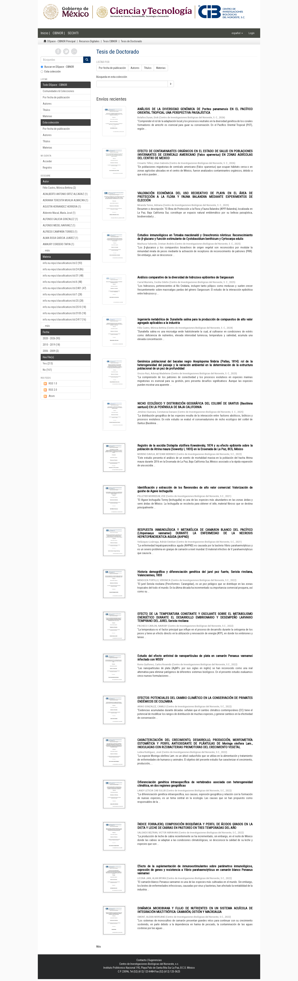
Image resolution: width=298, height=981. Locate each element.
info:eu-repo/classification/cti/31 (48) (63, 275)
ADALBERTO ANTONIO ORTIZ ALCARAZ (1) (65, 194)
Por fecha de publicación (56, 97)
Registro (47, 167)
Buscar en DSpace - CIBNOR (57, 66)
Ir (170, 83)
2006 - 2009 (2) (51, 350)
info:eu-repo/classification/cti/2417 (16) (64, 319)
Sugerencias (155, 960)
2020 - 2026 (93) (51, 338)
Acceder (47, 161)
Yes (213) (48, 363)
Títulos (46, 109)
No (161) (47, 369)
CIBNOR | (59, 33)
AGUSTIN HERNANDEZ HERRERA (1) (62, 206)
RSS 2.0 (50, 390)
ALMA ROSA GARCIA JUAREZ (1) (60, 237)
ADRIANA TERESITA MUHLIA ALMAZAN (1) (65, 200)
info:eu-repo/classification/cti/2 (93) (62, 263)
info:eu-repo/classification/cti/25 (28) (63, 300)
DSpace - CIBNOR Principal (61, 41)
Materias (47, 116)
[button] (237, 33)
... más (46, 250)
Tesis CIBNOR (110, 41)
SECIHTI (73, 33)
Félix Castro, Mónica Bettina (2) (59, 187)
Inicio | (45, 33)
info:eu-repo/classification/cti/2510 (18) (64, 306)
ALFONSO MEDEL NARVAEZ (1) (59, 225)
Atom (49, 396)
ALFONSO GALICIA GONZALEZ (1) (60, 219)
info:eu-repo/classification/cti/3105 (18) (64, 313)
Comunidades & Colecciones (58, 91)
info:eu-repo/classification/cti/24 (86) (63, 269)
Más (98, 946)
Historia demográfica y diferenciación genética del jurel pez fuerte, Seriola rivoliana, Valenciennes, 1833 (195, 573)
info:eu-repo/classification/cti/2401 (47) (64, 288)
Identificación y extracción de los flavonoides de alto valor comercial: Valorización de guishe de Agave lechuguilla (195, 489)
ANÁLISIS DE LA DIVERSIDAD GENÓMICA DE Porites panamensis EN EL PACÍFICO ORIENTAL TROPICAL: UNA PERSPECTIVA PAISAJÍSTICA (195, 110)
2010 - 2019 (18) (51, 344)
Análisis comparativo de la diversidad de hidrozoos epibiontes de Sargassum (185, 277)
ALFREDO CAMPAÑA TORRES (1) (60, 231)
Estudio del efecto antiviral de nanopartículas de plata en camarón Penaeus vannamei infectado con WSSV (195, 657)
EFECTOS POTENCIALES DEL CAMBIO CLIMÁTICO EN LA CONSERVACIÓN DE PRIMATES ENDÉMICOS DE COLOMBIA (195, 699)
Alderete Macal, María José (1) (59, 212)
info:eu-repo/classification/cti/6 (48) (62, 281)
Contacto (141, 960)
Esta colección (51, 71)
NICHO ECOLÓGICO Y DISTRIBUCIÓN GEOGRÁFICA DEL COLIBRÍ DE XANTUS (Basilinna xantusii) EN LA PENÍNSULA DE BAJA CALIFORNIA (195, 405)
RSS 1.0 (50, 383)
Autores (47, 103)
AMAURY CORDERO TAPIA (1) (58, 244)
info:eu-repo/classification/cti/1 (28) (62, 294)
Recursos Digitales (89, 41)
